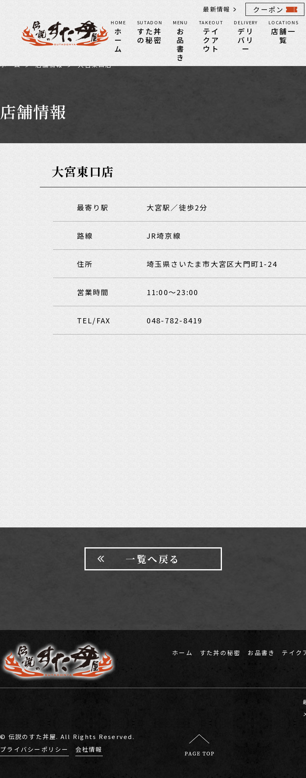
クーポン (268, 9)
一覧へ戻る (153, 559)
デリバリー (245, 36)
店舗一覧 (284, 31)
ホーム (118, 36)
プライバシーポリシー (34, 749)
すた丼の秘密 (150, 31)
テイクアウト (211, 36)
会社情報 (89, 749)
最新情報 (216, 9)
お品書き (180, 40)
